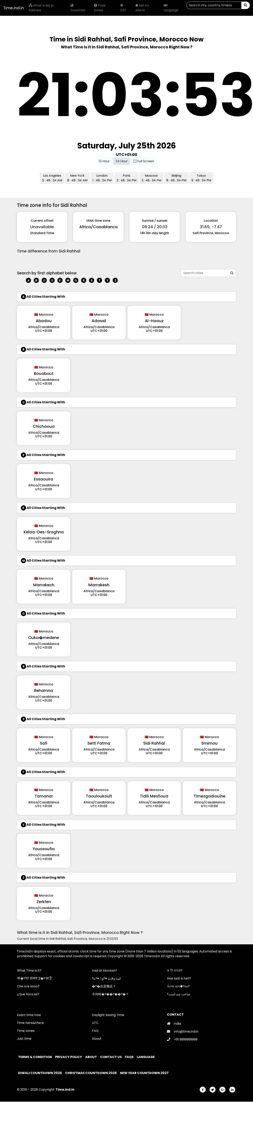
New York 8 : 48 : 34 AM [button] (77, 178)
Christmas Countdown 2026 (91, 1073)
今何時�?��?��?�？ (110, 994)
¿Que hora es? (28, 994)
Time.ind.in (13, 8)
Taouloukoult (99, 796)
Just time (24, 1038)
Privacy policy (69, 1057)
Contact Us (111, 1057)
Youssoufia (44, 849)
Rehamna (43, 690)
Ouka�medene (43, 637)
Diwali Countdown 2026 (40, 1073)
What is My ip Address (41, 7)
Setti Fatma (98, 743)
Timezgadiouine (209, 796)
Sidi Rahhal (154, 743)
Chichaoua (44, 426)
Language (171, 8)
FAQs (129, 1057)
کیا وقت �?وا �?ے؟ (106, 978)
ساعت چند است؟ (178, 994)
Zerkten (44, 901)
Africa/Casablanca (98, 227)
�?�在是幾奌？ (104, 986)
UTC (95, 1023)
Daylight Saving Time (108, 1015)
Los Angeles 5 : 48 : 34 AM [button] (52, 178)
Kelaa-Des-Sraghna (44, 532)
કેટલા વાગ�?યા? (178, 986)
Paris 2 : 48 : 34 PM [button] (126, 178)
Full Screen (144, 161)
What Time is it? (29, 970)
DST (123, 8)
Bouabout (43, 373)
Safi (43, 743)
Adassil (99, 321)
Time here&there (30, 1023)
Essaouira (43, 479)
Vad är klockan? (104, 970)
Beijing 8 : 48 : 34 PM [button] (176, 178)
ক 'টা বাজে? (175, 970)
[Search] (213, 5)
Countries (77, 8)
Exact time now (29, 1015)
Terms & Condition (35, 1057)
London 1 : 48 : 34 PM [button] (102, 178)
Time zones (26, 1030)
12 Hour (104, 161)
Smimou (209, 743)
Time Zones (100, 7)
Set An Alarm (142, 7)
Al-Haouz (154, 321)
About (96, 1038)
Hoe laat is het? (179, 978)
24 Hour (122, 161)
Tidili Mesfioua (154, 796)
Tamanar (44, 796)
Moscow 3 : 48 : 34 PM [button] (151, 178)
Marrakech (43, 585)
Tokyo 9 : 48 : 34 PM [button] (201, 178)
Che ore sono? (28, 986)
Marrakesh (98, 585)
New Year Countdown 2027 (144, 1073)
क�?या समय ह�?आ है (34, 978)
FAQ (95, 1030)
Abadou (44, 321)
